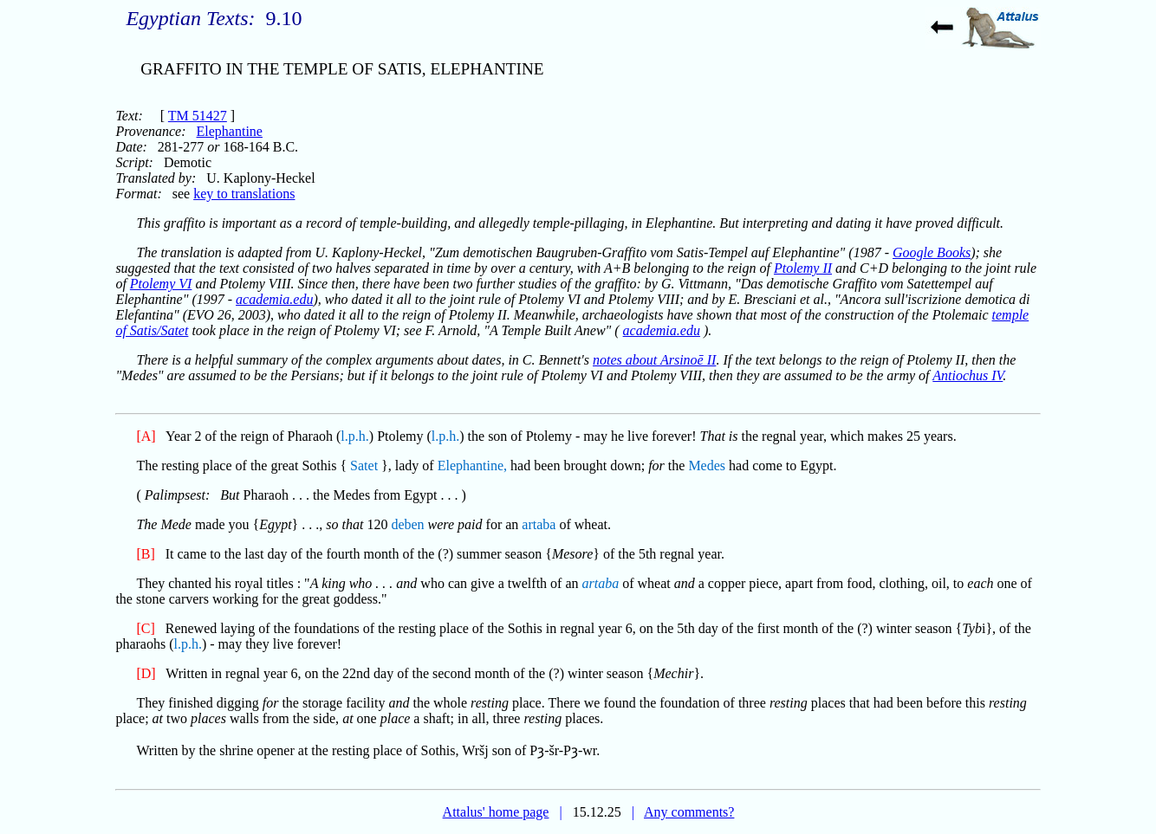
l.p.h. (354, 436)
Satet (364, 465)
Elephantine (230, 131)
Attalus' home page (496, 812)
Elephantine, (472, 465)
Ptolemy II (803, 268)
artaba (538, 524)
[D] (145, 673)
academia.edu (274, 299)
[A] (145, 436)
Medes (706, 465)
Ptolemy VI (161, 283)
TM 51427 (197, 115)
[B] (145, 553)
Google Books (932, 252)
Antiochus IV (967, 375)
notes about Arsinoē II (654, 359)
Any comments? (689, 812)
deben (407, 524)
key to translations (244, 193)
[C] (145, 628)
